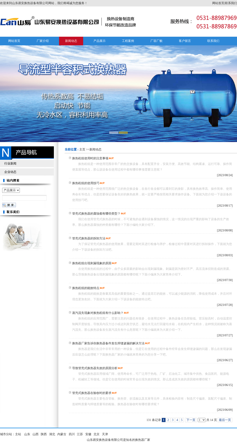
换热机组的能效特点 (85, 288)
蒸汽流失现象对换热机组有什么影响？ (97, 313)
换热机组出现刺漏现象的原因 (91, 263)
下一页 (190, 420)
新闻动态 (95, 149)
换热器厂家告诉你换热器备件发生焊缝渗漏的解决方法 (108, 343)
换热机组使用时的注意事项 (90, 158)
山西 (36, 434)
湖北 (52, 434)
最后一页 (225, 420)
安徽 (88, 434)
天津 (105, 434)
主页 (82, 149)
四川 (72, 434)
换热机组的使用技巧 (85, 183)
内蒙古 (61, 434)
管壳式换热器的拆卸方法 (88, 238)
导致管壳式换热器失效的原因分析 (94, 368)
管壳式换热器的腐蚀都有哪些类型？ (96, 213)
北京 (97, 434)
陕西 (44, 434)
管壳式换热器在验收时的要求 (91, 393)
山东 (27, 434)
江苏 (80, 434)
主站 (18, 434)
